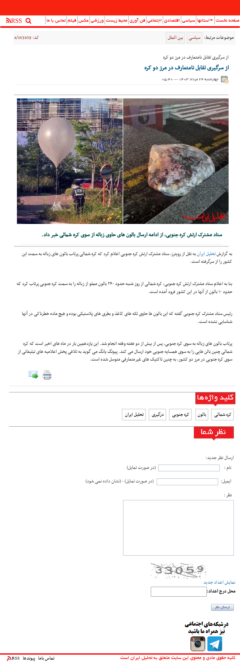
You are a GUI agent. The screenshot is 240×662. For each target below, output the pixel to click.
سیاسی (188, 20)
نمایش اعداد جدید (219, 582)
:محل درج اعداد (221, 591)
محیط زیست (116, 20)
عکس (83, 20)
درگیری (157, 415)
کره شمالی (222, 415)
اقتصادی (172, 20)
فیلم (72, 20)
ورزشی (97, 20)
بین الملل (175, 38)
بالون (202, 415)
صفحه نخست (227, 20)
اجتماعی (154, 20)
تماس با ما (56, 20)
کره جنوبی (180, 415)
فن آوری (137, 20)
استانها (205, 20)
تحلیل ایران (206, 254)
